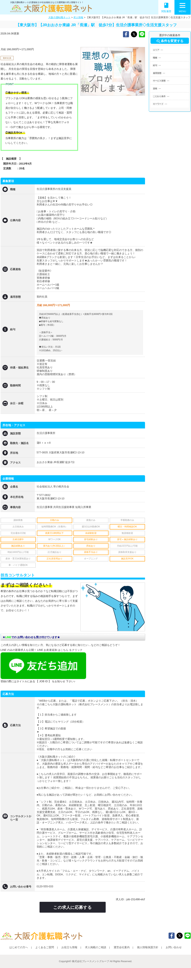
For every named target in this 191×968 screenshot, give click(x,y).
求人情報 (78, 17)
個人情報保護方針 (147, 947)
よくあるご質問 (44, 947)
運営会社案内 (122, 947)
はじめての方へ (18, 947)
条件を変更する (169, 41)
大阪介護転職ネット (59, 17)
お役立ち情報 (69, 947)
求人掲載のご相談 (95, 947)
